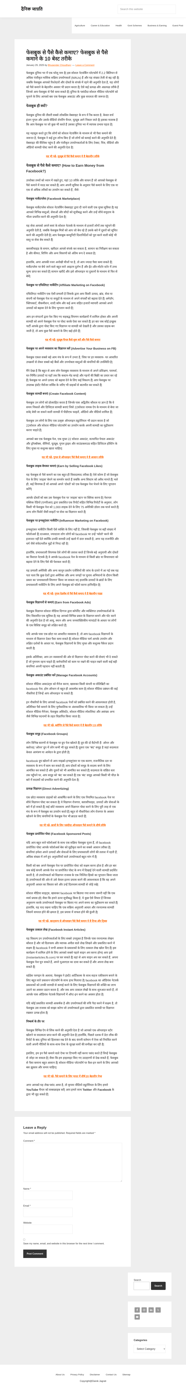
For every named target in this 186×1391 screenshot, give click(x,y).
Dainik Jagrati (32, 9)
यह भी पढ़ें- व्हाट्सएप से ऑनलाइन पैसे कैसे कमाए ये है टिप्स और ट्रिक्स (72, 921)
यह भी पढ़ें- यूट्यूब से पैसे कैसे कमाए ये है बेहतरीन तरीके (72, 156)
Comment (29, 1141)
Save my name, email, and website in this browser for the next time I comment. (63, 1243)
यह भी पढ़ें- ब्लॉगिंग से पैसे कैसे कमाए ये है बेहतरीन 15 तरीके (73, 725)
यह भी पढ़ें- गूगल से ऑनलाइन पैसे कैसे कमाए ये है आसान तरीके (73, 457)
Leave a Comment (84, 65)
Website (27, 1223)
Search (137, 1280)
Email (27, 1206)
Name (27, 1189)
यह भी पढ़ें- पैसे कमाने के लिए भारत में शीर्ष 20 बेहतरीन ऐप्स (73, 1076)
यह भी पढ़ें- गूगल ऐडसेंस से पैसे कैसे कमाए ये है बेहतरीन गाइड (72, 593)
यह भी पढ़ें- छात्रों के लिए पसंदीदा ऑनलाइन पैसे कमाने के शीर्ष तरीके (72, 825)
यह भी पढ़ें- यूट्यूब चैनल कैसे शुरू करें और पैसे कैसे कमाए (72, 339)
